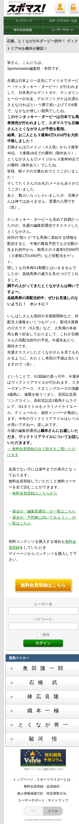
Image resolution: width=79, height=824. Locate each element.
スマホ (53, 811)
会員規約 (53, 786)
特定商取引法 (56, 793)
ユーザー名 (43, 604)
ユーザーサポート (31, 800)
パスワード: (43, 619)
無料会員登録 (33, 786)
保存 (43, 635)
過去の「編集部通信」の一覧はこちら (44, 511)
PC (33, 811)
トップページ (23, 779)
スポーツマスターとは (53, 779)
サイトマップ (58, 800)
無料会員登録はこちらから (34, 493)
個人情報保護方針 (30, 793)
